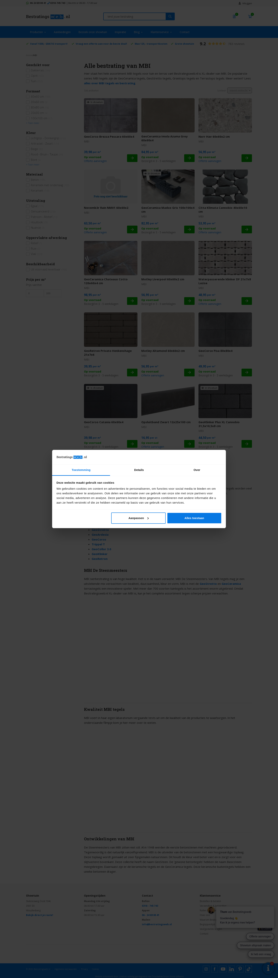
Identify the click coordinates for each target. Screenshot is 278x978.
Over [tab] (197, 470)
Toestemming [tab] (81, 470)
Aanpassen (139, 518)
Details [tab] (139, 470)
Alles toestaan (194, 518)
